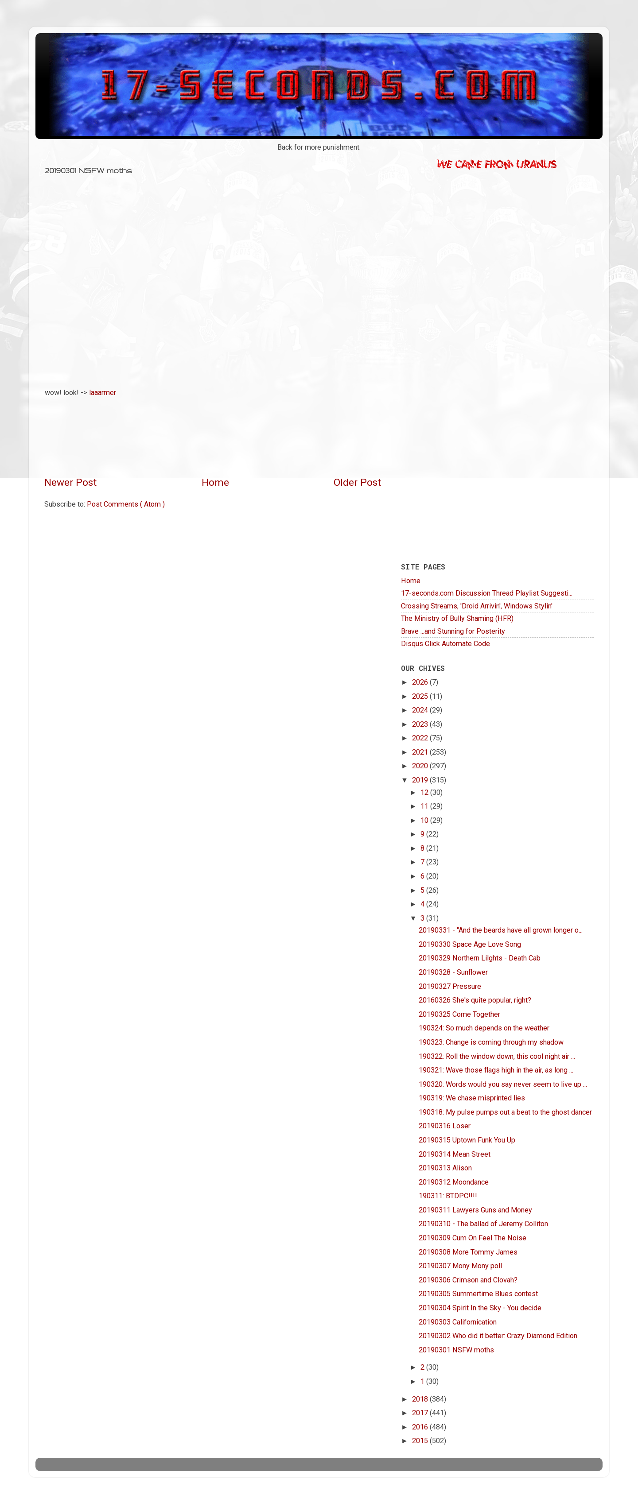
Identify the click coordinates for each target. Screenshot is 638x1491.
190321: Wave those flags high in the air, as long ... (496, 1070)
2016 (421, 1427)
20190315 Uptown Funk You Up (467, 1140)
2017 (421, 1413)
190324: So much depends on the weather (484, 1028)
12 (425, 792)
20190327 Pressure (450, 986)
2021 (421, 752)
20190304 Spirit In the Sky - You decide (480, 1308)
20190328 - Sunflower (453, 972)
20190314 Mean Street (454, 1154)
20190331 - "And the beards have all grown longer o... (501, 930)
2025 (421, 696)
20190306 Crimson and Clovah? (468, 1280)
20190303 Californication (458, 1322)
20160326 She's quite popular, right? (475, 1000)
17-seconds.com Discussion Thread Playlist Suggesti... (486, 593)
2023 (421, 724)
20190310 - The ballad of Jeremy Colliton (483, 1224)
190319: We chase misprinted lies (472, 1098)
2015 (421, 1441)
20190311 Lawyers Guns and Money (475, 1210)
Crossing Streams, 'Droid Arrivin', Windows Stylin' (476, 606)
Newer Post (70, 482)
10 (425, 820)
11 (425, 806)
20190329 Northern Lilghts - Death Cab (480, 958)
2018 (421, 1399)
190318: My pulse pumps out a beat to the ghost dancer (505, 1112)
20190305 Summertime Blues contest (478, 1294)
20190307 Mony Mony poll (460, 1266)
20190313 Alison (445, 1168)
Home (215, 482)
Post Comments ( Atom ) (126, 504)
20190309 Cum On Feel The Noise (472, 1238)
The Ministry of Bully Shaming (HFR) (457, 618)
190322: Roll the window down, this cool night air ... (497, 1056)
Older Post (357, 482)
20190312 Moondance (454, 1182)
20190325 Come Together (459, 1014)
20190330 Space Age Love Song (470, 944)
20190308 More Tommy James (468, 1252)
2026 (421, 682)
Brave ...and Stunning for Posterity (453, 631)
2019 (421, 780)
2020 (421, 766)
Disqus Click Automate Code (445, 643)
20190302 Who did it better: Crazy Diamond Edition (498, 1336)
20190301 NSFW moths (456, 1350)
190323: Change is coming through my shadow (491, 1042)
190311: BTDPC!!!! (448, 1196)
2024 (421, 710)
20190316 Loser (445, 1126)
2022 (421, 738)
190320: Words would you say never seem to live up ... (503, 1084)
